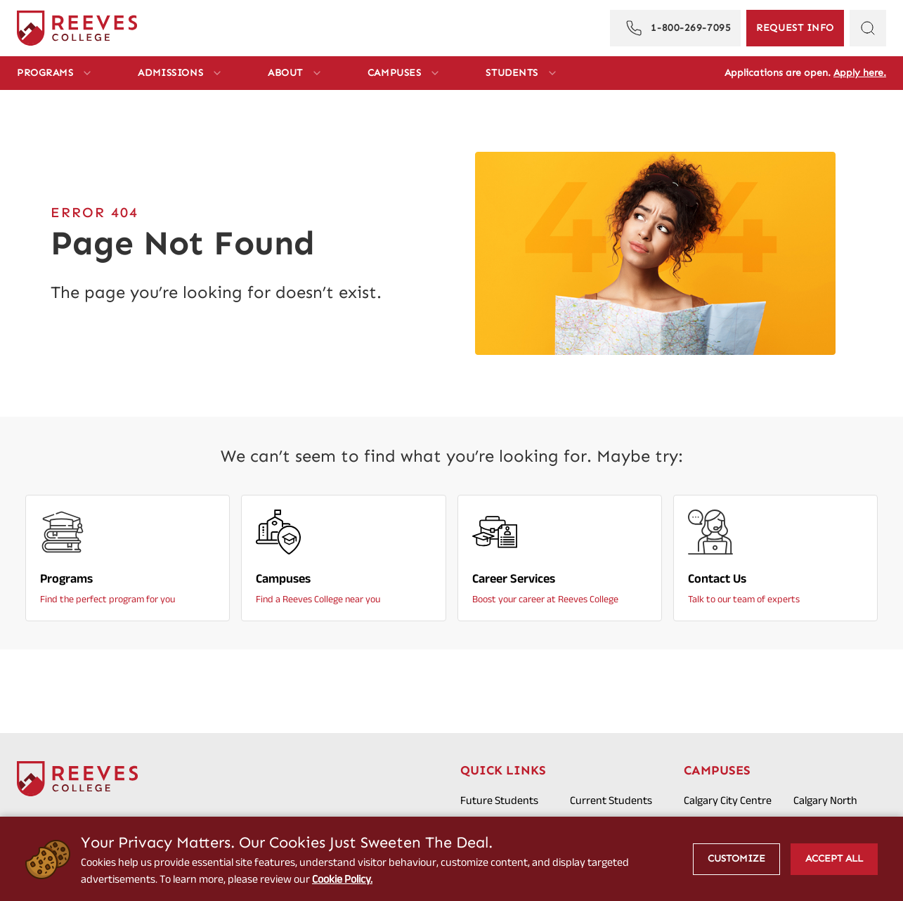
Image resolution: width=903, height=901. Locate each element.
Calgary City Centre (728, 800)
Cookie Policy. (342, 879)
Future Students (499, 800)
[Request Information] (795, 28)
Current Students (611, 800)
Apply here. (859, 73)
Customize (736, 858)
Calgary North (825, 800)
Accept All (834, 858)
